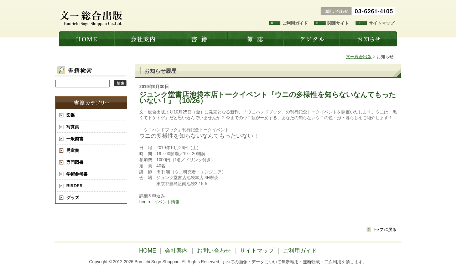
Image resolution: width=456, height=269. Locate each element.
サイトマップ (381, 23)
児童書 (72, 150)
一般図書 (74, 138)
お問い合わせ (214, 251)
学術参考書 (77, 174)
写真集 (72, 127)
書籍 (200, 38)
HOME (147, 251)
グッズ (72, 197)
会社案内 (143, 38)
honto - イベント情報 (159, 201)
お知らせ (369, 38)
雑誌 (256, 38)
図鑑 (70, 115)
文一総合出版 (87, 38)
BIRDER (74, 185)
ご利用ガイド (295, 23)
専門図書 (74, 162)
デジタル (312, 38)
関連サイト (338, 23)
